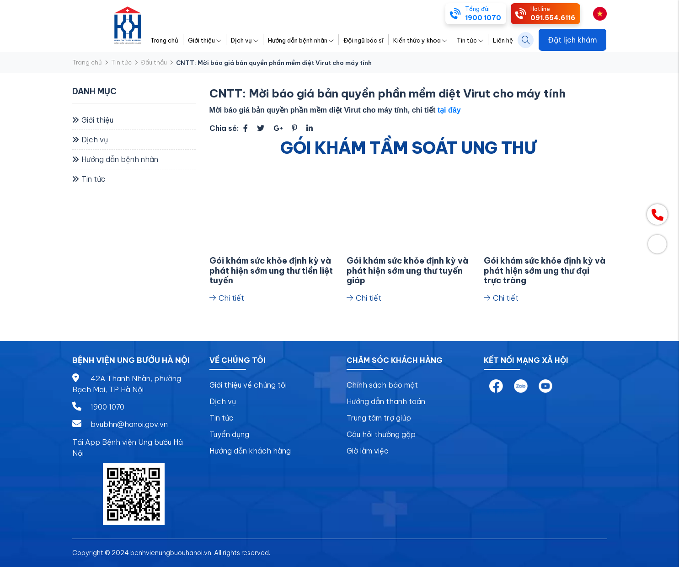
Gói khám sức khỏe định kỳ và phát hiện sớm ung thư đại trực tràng (544, 270)
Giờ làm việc (368, 450)
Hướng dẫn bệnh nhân (301, 40)
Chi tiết (227, 297)
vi (596, 12)
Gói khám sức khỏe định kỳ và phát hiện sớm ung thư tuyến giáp (407, 270)
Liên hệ (503, 40)
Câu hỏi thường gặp (381, 434)
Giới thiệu (204, 40)
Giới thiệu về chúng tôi (248, 384)
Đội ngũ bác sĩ (363, 40)
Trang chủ (164, 40)
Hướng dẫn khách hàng (250, 450)
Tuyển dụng (229, 434)
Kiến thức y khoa (420, 40)
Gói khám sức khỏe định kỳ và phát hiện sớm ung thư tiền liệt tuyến (271, 270)
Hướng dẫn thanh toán (386, 401)
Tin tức (470, 40)
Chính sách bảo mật (382, 384)
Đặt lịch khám (572, 39)
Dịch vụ (244, 40)
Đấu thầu (154, 62)
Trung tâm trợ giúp (379, 417)
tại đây (449, 110)
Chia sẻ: (224, 128)
